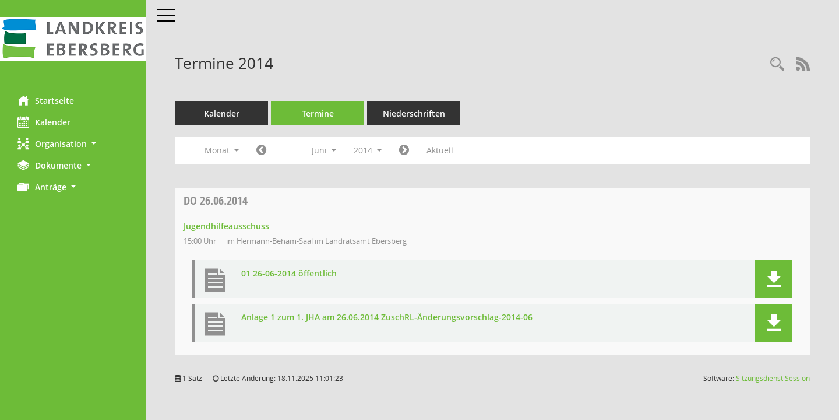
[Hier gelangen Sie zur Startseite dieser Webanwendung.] (73, 39)
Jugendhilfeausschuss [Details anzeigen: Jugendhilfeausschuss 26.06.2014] (226, 226)
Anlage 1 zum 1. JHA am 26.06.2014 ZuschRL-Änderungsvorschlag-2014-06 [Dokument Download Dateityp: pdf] (387, 318)
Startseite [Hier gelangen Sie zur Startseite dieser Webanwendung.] (45, 100)
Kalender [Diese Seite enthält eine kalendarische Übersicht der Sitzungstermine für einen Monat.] (43, 122)
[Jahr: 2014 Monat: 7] (404, 150)
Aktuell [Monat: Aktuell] (439, 150)
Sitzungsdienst (773, 378)
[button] (73, 144)
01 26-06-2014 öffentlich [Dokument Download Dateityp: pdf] (289, 274)
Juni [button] (324, 150)
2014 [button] (368, 150)
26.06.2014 (216, 200)
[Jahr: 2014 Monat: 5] (261, 150)
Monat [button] (222, 150)
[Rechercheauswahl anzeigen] (777, 64)
